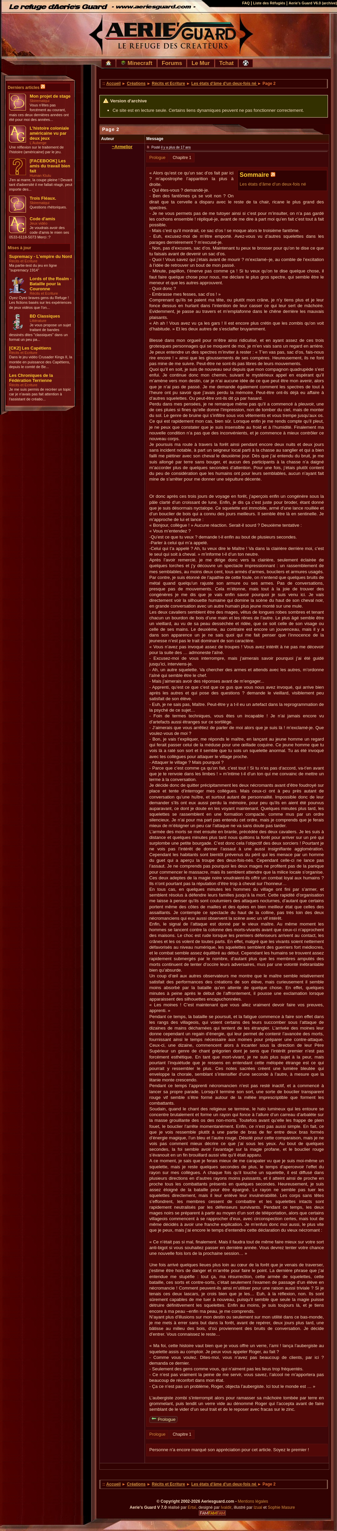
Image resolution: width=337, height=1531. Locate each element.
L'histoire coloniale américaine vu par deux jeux (49, 133)
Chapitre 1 (182, 157)
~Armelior (122, 146)
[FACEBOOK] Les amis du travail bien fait (50, 165)
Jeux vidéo (39, 223)
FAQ (246, 3)
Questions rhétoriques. (48, 207)
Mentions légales (253, 1501)
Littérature (38, 321)
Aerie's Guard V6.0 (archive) (312, 3)
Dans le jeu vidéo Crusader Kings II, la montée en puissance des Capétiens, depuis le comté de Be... (40, 362)
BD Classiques (45, 316)
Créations (136, 83)
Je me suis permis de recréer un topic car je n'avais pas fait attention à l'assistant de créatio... (40, 394)
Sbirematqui (40, 101)
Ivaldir (226, 1507)
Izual (257, 1507)
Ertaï (192, 1507)
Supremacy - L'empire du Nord (40, 256)
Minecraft (136, 63)
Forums (172, 63)
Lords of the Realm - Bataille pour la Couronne (50, 283)
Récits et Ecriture (23, 261)
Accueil (113, 83)
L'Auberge (38, 143)
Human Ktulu (40, 175)
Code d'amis (42, 218)
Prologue (157, 157)
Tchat (226, 63)
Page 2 (110, 129)
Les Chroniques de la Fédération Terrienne (31, 378)
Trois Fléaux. (43, 198)
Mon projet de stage (50, 96)
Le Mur (200, 63)
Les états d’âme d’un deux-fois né (224, 83)
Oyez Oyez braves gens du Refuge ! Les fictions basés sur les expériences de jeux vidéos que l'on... (40, 303)
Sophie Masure (281, 1507)
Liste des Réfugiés (269, 3)
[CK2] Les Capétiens (30, 348)
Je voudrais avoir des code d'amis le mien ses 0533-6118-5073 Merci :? (39, 232)
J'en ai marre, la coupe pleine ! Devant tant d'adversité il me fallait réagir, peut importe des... (40, 185)
